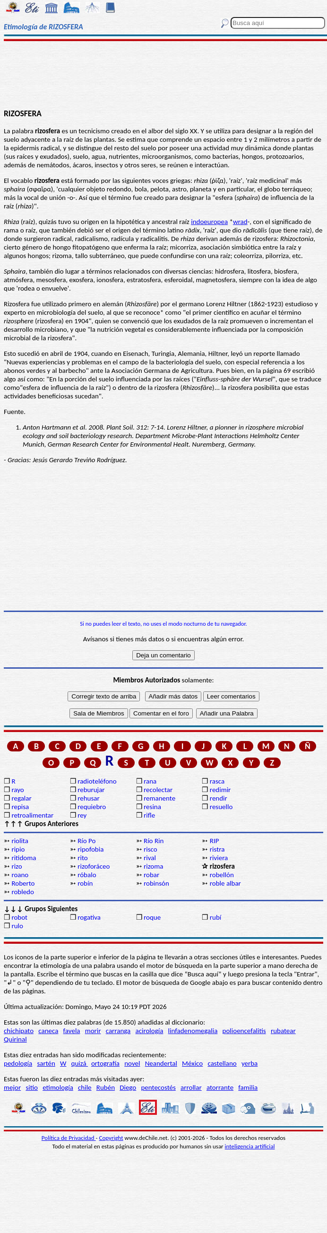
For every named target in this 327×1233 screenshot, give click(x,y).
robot (19, 917)
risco (150, 849)
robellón (222, 875)
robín (85, 883)
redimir (220, 789)
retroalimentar (32, 815)
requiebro (91, 806)
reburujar (90, 789)
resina (152, 806)
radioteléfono (96, 781)
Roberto (22, 883)
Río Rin (154, 840)
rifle (149, 815)
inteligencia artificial (250, 1146)
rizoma (153, 866)
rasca (217, 781)
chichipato (19, 1030)
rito (82, 858)
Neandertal (161, 1063)
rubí (215, 917)
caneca (48, 1030)
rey (81, 815)
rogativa (89, 917)
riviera (219, 858)
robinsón (156, 883)
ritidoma (23, 858)
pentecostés (158, 1087)
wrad (240, 221)
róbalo (86, 875)
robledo (22, 892)
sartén (46, 1063)
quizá (79, 1063)
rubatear (283, 1030)
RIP (214, 840)
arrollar (191, 1087)
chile (85, 1087)
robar (151, 875)
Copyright (111, 1137)
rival (150, 858)
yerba (249, 1063)
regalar (21, 798)
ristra (217, 849)
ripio (18, 849)
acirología (149, 1030)
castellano (221, 1063)
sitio (32, 1087)
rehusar (88, 798)
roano (19, 875)
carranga (118, 1030)
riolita (19, 840)
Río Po (86, 840)
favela (71, 1030)
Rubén (105, 1087)
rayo (17, 789)
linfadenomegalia (193, 1030)
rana (150, 781)
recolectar (158, 789)
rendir (218, 798)
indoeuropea (209, 221)
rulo (17, 926)
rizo (16, 866)
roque (152, 917)
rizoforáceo (93, 866)
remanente (159, 798)
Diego (128, 1087)
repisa (20, 806)
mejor (12, 1087)
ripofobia (90, 849)
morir (93, 1030)
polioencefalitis (244, 1030)
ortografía (105, 1063)
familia (248, 1087)
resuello (221, 806)
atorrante (220, 1087)
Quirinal (15, 1039)
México (192, 1063)
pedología (18, 1063)
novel (132, 1063)
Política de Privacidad (69, 1137)
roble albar (225, 883)
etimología (58, 1087)
